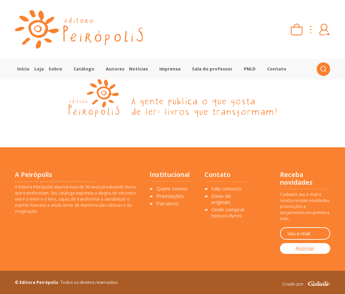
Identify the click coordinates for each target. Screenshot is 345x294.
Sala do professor (212, 69)
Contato (276, 69)
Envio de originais (221, 199)
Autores (115, 69)
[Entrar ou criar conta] (324, 29)
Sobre (55, 69)
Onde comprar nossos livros (228, 212)
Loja (39, 69)
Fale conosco (226, 188)
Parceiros (167, 203)
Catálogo (83, 69)
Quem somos (172, 188)
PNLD (250, 69)
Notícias (138, 69)
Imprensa (170, 69)
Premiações (170, 196)
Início (23, 69)
